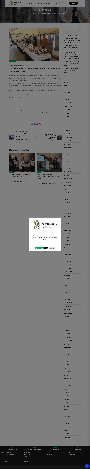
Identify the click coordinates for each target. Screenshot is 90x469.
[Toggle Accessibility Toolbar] (87, 466)
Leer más (37, 248)
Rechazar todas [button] (52, 248)
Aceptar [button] (42, 248)
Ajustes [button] (46, 248)
